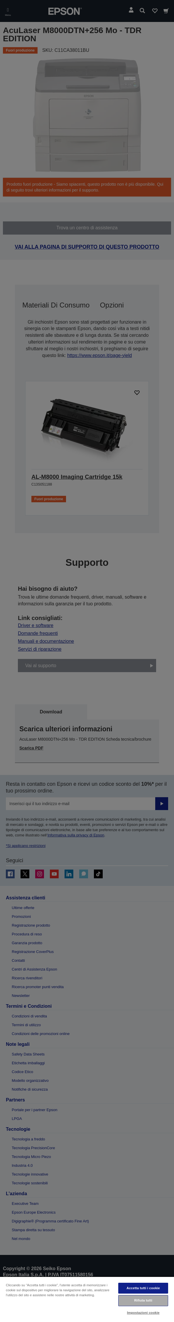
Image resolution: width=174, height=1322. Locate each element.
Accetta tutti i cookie (143, 1288)
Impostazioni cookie (143, 1312)
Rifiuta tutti (143, 1300)
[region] (87, 1299)
